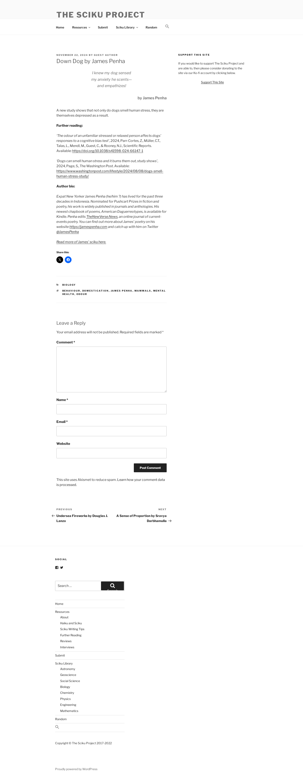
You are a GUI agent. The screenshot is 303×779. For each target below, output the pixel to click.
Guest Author (106, 55)
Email (62, 422)
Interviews (67, 647)
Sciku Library (127, 27)
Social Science (70, 681)
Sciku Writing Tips (72, 629)
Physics (65, 699)
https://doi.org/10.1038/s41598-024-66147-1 (107, 151)
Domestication (95, 290)
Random (151, 27)
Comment (65, 342)
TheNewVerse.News (102, 217)
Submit (103, 27)
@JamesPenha (67, 232)
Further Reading (70, 635)
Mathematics (69, 711)
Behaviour (71, 290)
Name (62, 400)
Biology (69, 284)
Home (60, 27)
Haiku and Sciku (71, 623)
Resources (81, 27)
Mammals (142, 290)
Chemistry (67, 692)
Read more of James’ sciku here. (81, 242)
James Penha (122, 290)
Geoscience (68, 675)
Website (63, 444)
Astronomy (67, 669)
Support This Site (212, 82)
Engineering (68, 704)
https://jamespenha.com (88, 227)
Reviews (66, 641)
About (64, 617)
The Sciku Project (100, 14)
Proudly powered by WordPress (76, 769)
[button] (167, 26)
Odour (81, 294)
